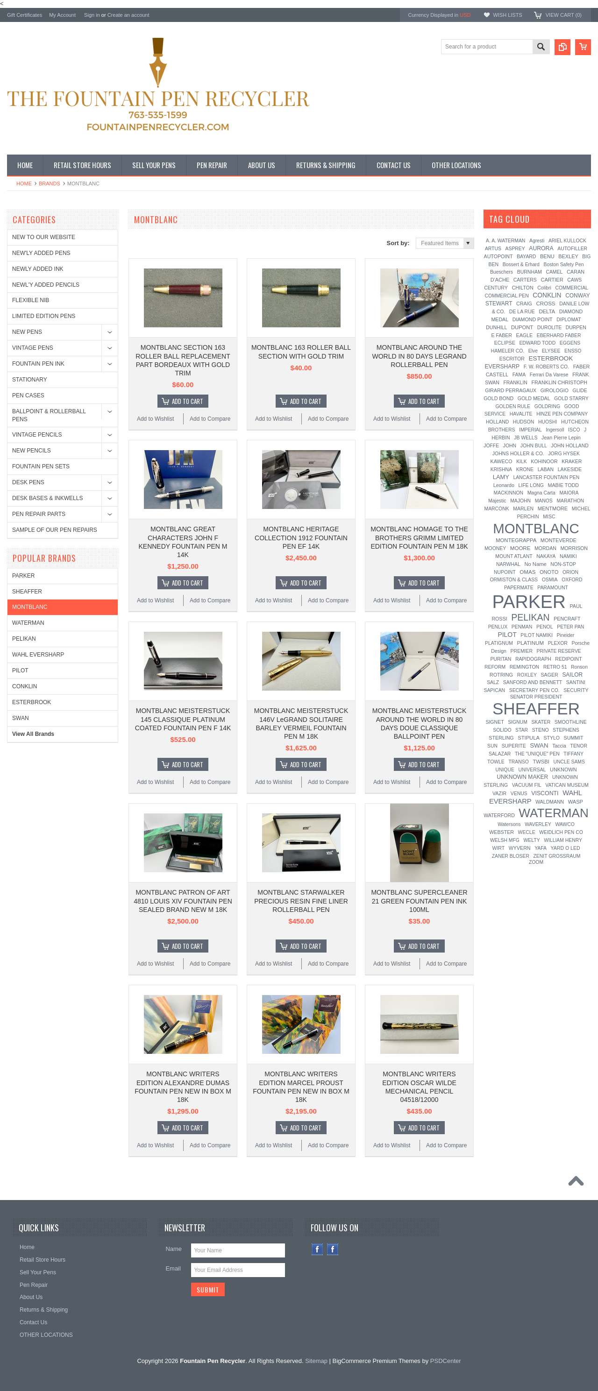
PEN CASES (28, 395)
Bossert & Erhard (521, 264)
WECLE (526, 832)
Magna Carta (541, 492)
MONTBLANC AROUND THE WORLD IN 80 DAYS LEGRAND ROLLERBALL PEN (419, 356)
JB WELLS (525, 437)
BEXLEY (568, 256)
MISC (549, 516)
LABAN (546, 469)
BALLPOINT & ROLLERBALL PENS (48, 415)
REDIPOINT (568, 659)
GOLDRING (547, 406)
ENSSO (572, 350)
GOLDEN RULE (513, 406)
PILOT (20, 670)
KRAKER (572, 461)
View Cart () (564, 15)
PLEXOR (558, 643)
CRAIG (524, 303)
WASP (575, 802)
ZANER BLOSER (510, 856)
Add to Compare (210, 419)
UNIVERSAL (532, 769)
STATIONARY (29, 379)
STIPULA (529, 738)
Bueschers (501, 272)
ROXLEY (527, 675)
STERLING (501, 738)
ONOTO (549, 572)
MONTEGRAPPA (516, 540)
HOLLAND (497, 421)
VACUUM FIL (526, 785)
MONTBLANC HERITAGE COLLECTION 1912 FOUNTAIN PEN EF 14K (301, 537)
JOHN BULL (533, 445)
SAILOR (572, 674)
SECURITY (575, 690)
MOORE (520, 548)
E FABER (501, 335)
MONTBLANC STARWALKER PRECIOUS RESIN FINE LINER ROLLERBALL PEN (301, 901)
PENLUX (498, 626)
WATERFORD (499, 815)
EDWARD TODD (537, 343)
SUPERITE (514, 745)
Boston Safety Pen (563, 264)
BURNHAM (529, 272)
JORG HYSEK (564, 453)
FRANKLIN (515, 382)
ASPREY (515, 248)
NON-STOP (563, 564)
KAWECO (502, 461)
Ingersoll (555, 429)
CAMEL (554, 272)
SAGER (549, 675)
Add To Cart (187, 401)
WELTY (532, 840)
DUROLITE (549, 327)
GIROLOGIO (555, 390)
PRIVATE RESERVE (559, 651)
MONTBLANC (29, 607)
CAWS (574, 279)
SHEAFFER (27, 591)
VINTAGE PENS (32, 348)
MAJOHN (520, 500)
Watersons (509, 824)
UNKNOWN (563, 769)
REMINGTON (524, 667)
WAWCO (564, 824)
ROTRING (501, 675)
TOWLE (496, 761)
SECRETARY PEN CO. (534, 690)
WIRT (498, 848)
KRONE (525, 469)
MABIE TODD (563, 485)
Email (173, 1268)
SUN (492, 745)
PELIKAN (24, 638)
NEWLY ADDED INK (38, 269)
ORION (570, 572)
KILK (521, 461)
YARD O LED (565, 848)
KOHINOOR (544, 461)
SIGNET (494, 722)
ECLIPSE (504, 343)
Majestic (497, 500)
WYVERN (520, 848)
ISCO (574, 429)
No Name (535, 564)
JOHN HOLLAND (569, 445)
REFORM (494, 667)
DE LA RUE (522, 311)
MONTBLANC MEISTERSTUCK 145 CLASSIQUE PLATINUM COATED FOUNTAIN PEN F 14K (183, 719)
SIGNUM (517, 722)
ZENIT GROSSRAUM (557, 856)
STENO (540, 730)
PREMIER (522, 651)
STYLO (551, 738)
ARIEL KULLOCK (567, 240)
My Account (62, 15)
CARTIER (552, 279)
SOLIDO (502, 730)
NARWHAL (508, 564)
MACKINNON (509, 492)
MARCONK (496, 508)
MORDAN (545, 548)
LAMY (501, 476)
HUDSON (523, 421)
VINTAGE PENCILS (37, 434)
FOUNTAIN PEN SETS (41, 466)
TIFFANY (573, 753)
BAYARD (526, 256)
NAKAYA (545, 556)
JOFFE (491, 445)
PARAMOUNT (552, 587)
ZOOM (536, 862)
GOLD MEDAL (534, 398)
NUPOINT (505, 572)
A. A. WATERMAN (505, 240)
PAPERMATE (519, 587)
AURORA (541, 248)
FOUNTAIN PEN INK (38, 363)
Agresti (536, 240)
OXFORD (572, 579)
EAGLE (524, 335)
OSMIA (550, 579)
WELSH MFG (505, 840)
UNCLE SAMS (569, 761)
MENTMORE (553, 508)
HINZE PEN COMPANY (562, 414)
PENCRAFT (567, 618)
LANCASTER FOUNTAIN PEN (546, 477)
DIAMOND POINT (533, 319)
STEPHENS (566, 730)
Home (24, 183)
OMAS (527, 572)
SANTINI (575, 682)
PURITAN (500, 659)
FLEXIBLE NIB (30, 300)
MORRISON (574, 548)
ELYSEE (551, 350)
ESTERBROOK (31, 702)
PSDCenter (445, 1360)
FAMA (519, 374)
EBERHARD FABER (559, 335)
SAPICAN (494, 690)
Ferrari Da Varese (549, 374)
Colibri (544, 287)
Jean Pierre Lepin (561, 437)
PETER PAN (570, 626)
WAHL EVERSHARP (38, 654)
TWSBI (541, 761)
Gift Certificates (24, 15)
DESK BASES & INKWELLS (47, 498)
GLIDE (580, 390)
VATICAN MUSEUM (567, 785)
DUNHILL (496, 327)
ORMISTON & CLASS (514, 579)
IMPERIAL (530, 429)
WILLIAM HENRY (563, 840)
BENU (547, 256)
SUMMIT (574, 738)
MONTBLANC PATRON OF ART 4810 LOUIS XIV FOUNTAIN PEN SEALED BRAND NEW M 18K (183, 901)
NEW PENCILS (31, 450)
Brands (49, 183)
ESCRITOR (512, 358)
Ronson (579, 667)
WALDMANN (549, 802)
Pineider (565, 635)
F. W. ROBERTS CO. (546, 366)
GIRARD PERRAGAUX (510, 390)
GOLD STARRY (571, 398)
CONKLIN (24, 686)
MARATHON (570, 500)
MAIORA (568, 492)
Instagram (333, 1249)
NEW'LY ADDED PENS (41, 253)
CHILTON (522, 287)
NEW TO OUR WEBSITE (43, 237)
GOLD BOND (498, 398)
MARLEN (523, 508)
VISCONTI (544, 793)
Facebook (317, 1249)
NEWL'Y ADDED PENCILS (45, 285)
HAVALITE (521, 414)
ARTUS (493, 248)
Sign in (92, 15)
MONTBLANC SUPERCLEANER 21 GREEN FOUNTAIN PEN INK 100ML (419, 901)
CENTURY (496, 287)
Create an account (128, 15)
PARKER (23, 575)
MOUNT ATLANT (513, 556)
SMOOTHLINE (571, 722)
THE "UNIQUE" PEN (537, 753)
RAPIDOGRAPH (533, 659)
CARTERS (525, 279)
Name (173, 1248)
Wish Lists (507, 15)
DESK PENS (28, 482)
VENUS (519, 793)
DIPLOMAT (568, 319)
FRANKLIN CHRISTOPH (559, 382)
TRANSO (518, 761)
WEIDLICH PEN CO (561, 832)
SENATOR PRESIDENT (536, 696)
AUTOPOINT (498, 256)
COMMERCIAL (571, 287)
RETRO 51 (555, 667)
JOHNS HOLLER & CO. (518, 453)
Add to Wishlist (155, 419)
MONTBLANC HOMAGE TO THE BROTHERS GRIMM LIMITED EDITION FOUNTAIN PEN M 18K (419, 537)
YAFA (540, 848)
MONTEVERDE (559, 540)
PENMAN (522, 626)
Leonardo (503, 485)
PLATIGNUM (499, 643)
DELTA (547, 311)
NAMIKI (568, 556)
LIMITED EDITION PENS (43, 316)
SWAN (20, 718)
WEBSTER (501, 832)
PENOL (544, 626)
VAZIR (499, 793)
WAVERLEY (538, 824)
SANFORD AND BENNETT (532, 682)
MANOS (544, 500)
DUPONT (522, 327)
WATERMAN (28, 623)
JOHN (509, 445)
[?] (542, 219)
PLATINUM (530, 643)
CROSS (545, 303)
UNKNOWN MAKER (522, 777)
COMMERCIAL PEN (506, 295)
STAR (521, 730)
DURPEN (576, 327)
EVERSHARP (502, 366)
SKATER (540, 722)
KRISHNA (501, 469)
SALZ (493, 682)
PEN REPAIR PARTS (38, 514)
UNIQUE (504, 769)
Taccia (559, 745)
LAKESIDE (570, 469)
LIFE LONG (531, 485)
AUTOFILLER (572, 248)
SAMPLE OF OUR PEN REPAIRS (54, 530)
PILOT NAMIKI (536, 635)
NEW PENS (27, 332)
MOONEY (495, 548)
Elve (533, 350)
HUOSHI (547, 421)
